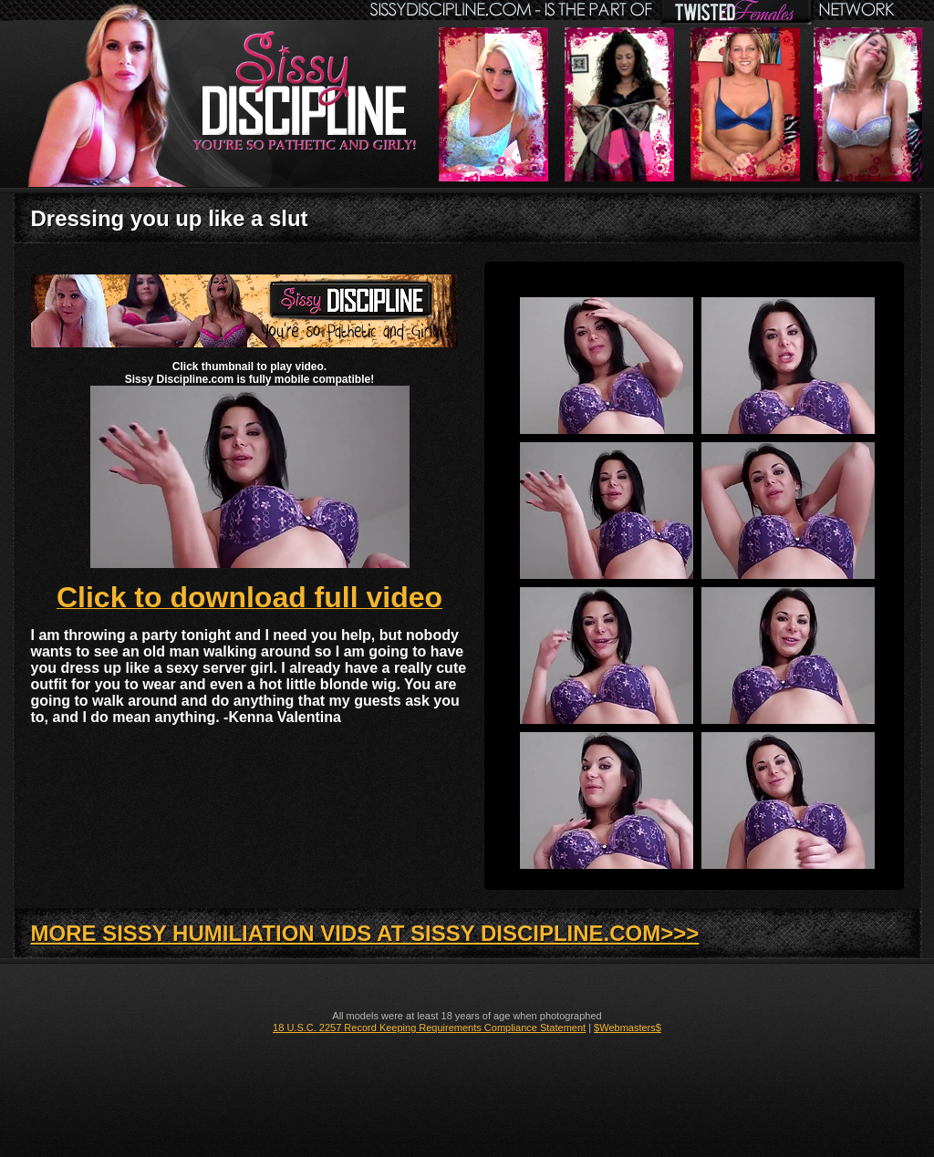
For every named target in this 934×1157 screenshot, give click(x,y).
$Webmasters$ (627, 1027)
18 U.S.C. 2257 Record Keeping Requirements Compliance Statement (429, 1027)
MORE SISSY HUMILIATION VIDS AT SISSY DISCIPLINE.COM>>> (365, 933)
